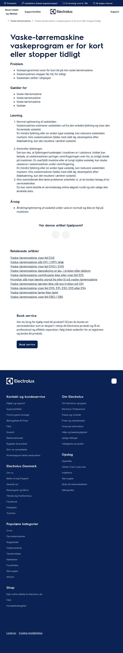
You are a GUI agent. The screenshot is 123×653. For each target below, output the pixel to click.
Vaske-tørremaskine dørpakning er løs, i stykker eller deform (50, 270)
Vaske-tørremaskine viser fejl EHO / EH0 (37, 266)
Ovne (9, 530)
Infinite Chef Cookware (74, 466)
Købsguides (68, 489)
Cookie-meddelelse (30, 633)
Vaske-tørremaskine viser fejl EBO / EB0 (36, 296)
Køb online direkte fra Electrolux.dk (24, 594)
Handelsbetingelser (16, 605)
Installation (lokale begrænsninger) (39, 3)
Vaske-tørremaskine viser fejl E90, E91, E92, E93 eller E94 (48, 288)
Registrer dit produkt (16, 443)
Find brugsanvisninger (17, 414)
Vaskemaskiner (14, 547)
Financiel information (72, 426)
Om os (9, 472)
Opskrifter (67, 460)
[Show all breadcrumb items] (5, 20)
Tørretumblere (13, 553)
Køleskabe (11, 559)
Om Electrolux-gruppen (74, 403)
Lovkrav (11, 633)
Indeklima (67, 472)
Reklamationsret (14, 437)
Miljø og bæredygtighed (74, 432)
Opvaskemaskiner (15, 536)
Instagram (11, 507)
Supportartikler (14, 408)
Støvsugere (67, 478)
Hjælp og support (15, 403)
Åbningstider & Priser (17, 420)
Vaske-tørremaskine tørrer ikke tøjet (34, 292)
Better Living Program (17, 478)
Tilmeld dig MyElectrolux (19, 495)
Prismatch (10, 3)
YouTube (10, 513)
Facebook (11, 501)
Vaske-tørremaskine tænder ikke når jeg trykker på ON (46, 283)
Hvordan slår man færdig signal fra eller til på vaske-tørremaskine (53, 279)
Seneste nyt (12, 484)
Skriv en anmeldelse (16, 449)
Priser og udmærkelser (73, 420)
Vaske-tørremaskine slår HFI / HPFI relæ (37, 262)
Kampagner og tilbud (17, 489)
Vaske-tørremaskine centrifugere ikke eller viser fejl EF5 (47, 275)
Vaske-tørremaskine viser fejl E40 (32, 257)
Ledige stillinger (70, 437)
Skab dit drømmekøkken (74, 484)
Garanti (10, 432)
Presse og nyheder (71, 414)
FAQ (8, 426)
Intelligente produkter (73, 443)
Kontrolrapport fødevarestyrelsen (23, 455)
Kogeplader (12, 541)
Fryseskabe (12, 565)
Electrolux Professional (73, 408)
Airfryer (10, 576)
